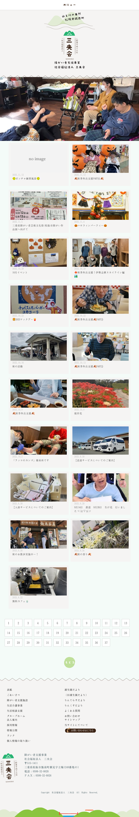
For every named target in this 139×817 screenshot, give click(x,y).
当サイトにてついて (76, 725)
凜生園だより (72, 689)
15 (18, 632)
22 (86, 632)
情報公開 (12, 730)
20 (67, 632)
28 (18, 642)
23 (96, 632)
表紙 (9, 689)
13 (125, 623)
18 (47, 632)
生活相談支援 (15, 710)
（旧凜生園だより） (76, 695)
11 (106, 623)
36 (96, 642)
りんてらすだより (75, 700)
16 (28, 632)
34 (76, 642)
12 (115, 623)
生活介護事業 (15, 705)
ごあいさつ (13, 695)
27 (8, 642)
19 (57, 632)
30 (37, 642)
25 (115, 632)
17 (37, 632)
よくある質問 (72, 710)
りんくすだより (74, 705)
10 (96, 623)
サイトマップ (72, 719)
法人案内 (12, 719)
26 (125, 632)
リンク (11, 735)
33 (67, 642)
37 (106, 642)
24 (106, 632)
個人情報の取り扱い (19, 740)
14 (8, 632)
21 (76, 632)
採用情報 (12, 725)
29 (28, 642)
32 (57, 642)
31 (47, 642)
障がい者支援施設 (17, 700)
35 (86, 642)
